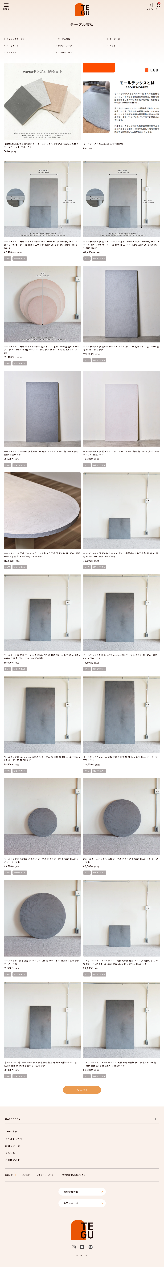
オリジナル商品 (65, 52)
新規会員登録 (83, 1191)
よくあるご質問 (13, 1138)
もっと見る (82, 1089)
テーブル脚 (115, 39)
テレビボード (12, 45)
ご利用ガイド (12, 1160)
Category (81, 1119)
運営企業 (10, 1175)
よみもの (10, 1153)
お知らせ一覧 (12, 1145)
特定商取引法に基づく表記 (74, 1175)
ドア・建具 (11, 52)
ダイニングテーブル (15, 39)
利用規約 (26, 1175)
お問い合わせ (83, 1203)
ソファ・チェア (65, 45)
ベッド (113, 45)
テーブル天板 (64, 39)
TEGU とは (11, 1131)
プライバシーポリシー (46, 1175)
